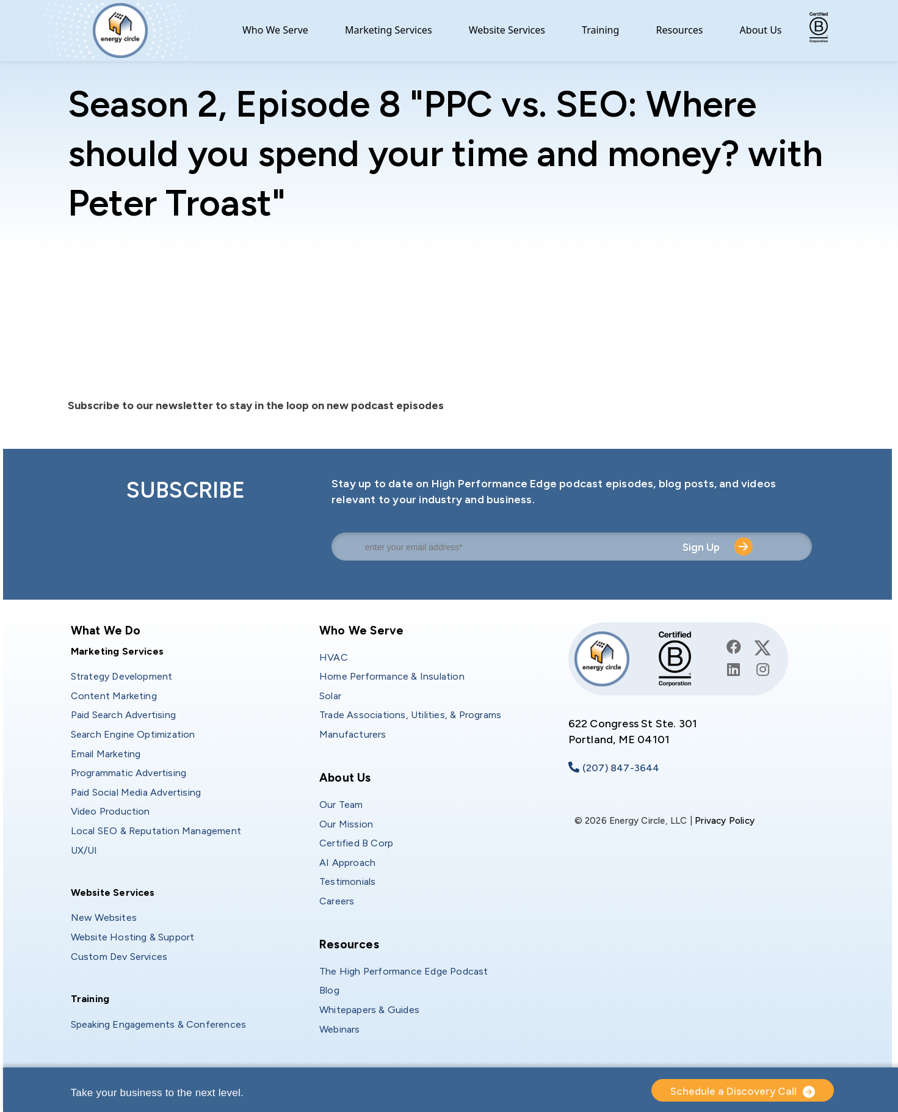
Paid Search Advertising (123, 715)
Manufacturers (352, 734)
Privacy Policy (725, 820)
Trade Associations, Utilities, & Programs (410, 715)
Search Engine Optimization (133, 734)
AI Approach (347, 862)
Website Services (507, 30)
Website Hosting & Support (133, 937)
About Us (761, 30)
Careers (336, 901)
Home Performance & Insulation (392, 676)
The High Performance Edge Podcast (403, 971)
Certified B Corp (356, 843)
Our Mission (346, 824)
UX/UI (84, 850)
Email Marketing (106, 754)
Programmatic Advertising (129, 773)
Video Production (110, 811)
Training (600, 30)
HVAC (333, 657)
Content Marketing (114, 696)
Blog (329, 990)
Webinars (339, 1029)
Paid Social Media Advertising (136, 792)
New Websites (104, 917)
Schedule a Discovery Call (733, 1091)
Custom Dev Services (119, 956)
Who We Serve (275, 30)
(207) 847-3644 (621, 768)
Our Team (341, 804)
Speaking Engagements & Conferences (159, 1024)
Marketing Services (388, 30)
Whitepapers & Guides (369, 1010)
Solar (330, 696)
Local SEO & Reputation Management (156, 831)
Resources (679, 30)
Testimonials (347, 881)
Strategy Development (122, 676)
